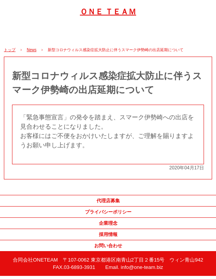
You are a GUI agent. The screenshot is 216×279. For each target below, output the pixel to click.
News (31, 50)
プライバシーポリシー (108, 212)
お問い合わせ (108, 245)
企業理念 (108, 223)
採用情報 (108, 234)
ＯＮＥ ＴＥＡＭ (108, 12)
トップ (10, 50)
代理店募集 (108, 200)
